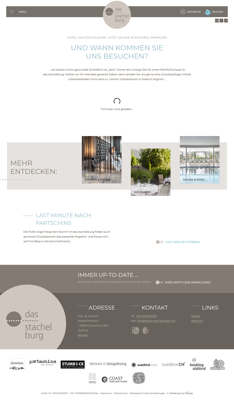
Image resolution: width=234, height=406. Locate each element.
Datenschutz (121, 393)
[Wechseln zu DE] (216, 20)
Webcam (197, 320)
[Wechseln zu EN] (225, 20)
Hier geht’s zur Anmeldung (188, 282)
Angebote (194, 11)
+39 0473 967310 (146, 316)
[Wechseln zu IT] (221, 20)
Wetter (195, 316)
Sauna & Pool (194, 179)
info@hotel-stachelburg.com (156, 320)
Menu (18, 12)
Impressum (106, 393)
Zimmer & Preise (98, 179)
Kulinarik (142, 192)
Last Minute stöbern (182, 242)
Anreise (83, 335)
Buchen (218, 11)
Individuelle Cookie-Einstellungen (147, 393)
